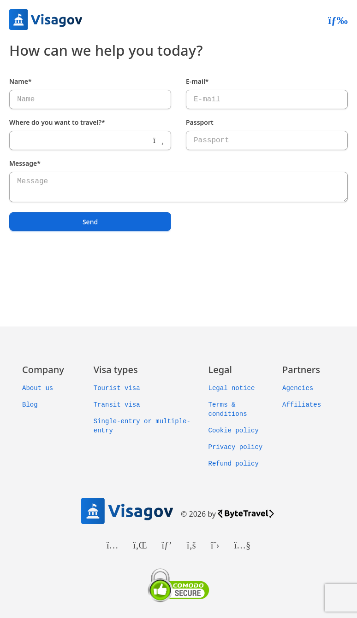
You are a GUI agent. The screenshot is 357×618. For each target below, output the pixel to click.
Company (43, 369)
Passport (200, 122)
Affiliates (301, 404)
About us (37, 388)
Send (90, 221)
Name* (20, 81)
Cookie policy (233, 430)
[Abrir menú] (338, 20)
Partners (301, 369)
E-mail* (197, 81)
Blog (30, 404)
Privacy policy (235, 447)
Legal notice (231, 388)
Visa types (116, 369)
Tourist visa (117, 388)
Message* (25, 163)
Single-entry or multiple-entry (142, 426)
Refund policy (233, 463)
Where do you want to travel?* (57, 122)
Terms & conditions (227, 409)
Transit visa (117, 404)
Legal (220, 369)
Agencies (297, 388)
